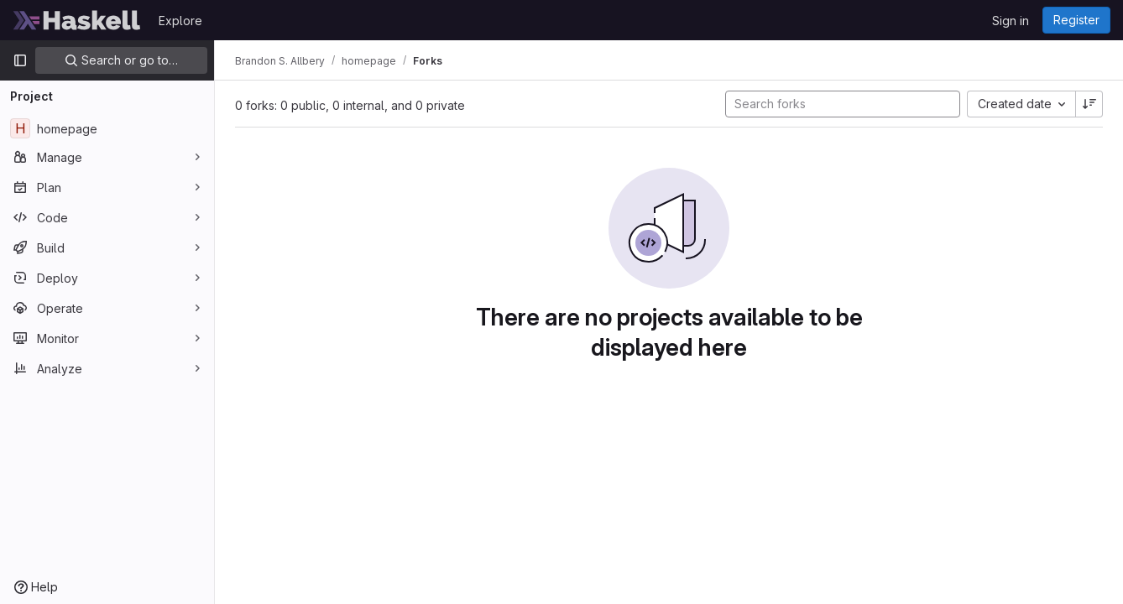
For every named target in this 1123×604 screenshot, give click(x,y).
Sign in (1010, 20)
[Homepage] (77, 20)
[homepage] (107, 128)
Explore (180, 20)
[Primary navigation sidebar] (20, 60)
